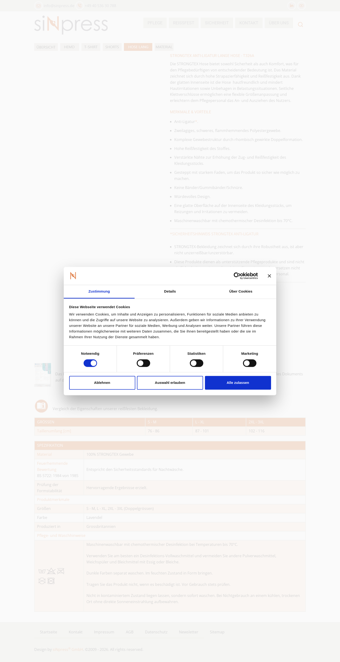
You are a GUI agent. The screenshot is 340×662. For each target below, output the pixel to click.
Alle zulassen (238, 383)
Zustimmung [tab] (99, 291)
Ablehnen (102, 383)
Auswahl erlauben (170, 383)
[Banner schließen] (269, 275)
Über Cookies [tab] (240, 291)
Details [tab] (170, 291)
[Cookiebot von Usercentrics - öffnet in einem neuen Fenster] (237, 275)
